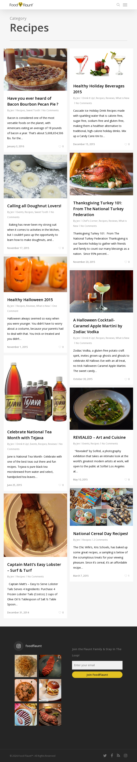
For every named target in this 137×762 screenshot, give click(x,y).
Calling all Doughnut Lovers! (34, 211)
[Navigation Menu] (125, 5)
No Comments (50, 110)
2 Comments (101, 550)
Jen (12, 110)
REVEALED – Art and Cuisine (99, 448)
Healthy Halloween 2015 (30, 305)
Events (19, 217)
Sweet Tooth (33, 110)
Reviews (110, 98)
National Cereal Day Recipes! (100, 544)
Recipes (20, 110)
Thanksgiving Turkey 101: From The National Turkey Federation (98, 219)
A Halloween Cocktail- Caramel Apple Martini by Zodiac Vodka (97, 336)
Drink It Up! (88, 98)
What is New (122, 98)
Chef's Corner (90, 231)
